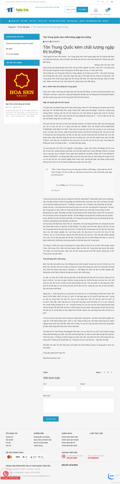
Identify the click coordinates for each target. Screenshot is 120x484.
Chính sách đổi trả (68, 443)
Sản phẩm (9, 440)
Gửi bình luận (51, 419)
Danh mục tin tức (15, 37)
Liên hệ (8, 445)
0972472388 (72, 458)
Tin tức (8, 443)
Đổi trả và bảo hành (41, 443)
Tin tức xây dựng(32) (12, 54)
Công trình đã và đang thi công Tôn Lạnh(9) (19, 43)
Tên (45, 384)
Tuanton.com (16, 476)
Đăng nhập (93, 14)
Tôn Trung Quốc (58, 47)
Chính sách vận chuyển (70, 440)
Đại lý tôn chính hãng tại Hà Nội (18, 104)
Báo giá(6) (9, 49)
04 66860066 (93, 458)
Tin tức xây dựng (23, 27)
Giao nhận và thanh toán (43, 440)
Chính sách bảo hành (69, 445)
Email (83, 384)
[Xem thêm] (30, 116)
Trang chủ (9, 437)
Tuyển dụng (38, 445)
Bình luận (47, 396)
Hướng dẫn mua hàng (42, 437)
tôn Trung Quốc (71, 86)
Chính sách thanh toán (70, 437)
